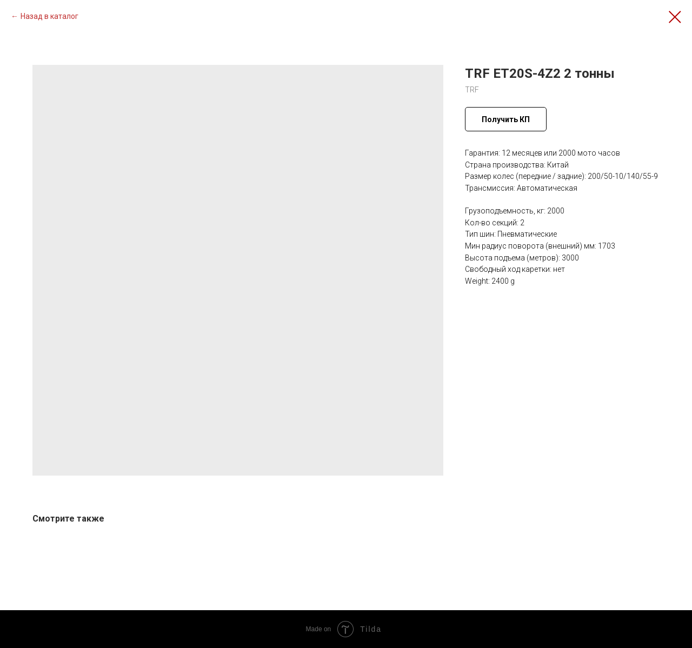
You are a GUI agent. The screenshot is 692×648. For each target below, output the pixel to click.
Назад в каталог (49, 16)
